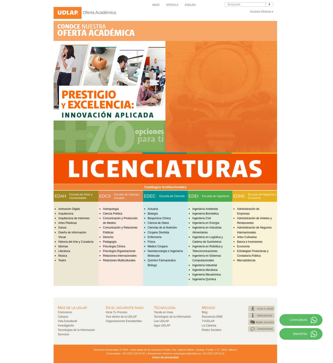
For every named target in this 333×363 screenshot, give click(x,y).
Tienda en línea (163, 312)
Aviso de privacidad (165, 357)
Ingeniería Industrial (204, 265)
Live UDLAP (161, 321)
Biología (153, 213)
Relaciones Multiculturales (119, 260)
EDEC (150, 196)
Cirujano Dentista (158, 232)
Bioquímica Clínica (159, 218)
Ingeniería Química (204, 279)
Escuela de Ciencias (172, 196)
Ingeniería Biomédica (205, 213)
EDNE (239, 196)
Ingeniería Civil (201, 218)
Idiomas (63, 246)
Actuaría (153, 209)
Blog (204, 312)
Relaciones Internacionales (120, 255)
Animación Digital (69, 209)
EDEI (193, 196)
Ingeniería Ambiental (205, 209)
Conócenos (65, 312)
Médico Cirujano (158, 246)
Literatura (64, 251)
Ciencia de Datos (158, 223)
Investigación (66, 325)
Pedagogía (110, 241)
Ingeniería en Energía (205, 223)
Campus (63, 316)
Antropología (111, 209)
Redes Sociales (211, 330)
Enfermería (154, 237)
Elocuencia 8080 (212, 316)
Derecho (108, 237)
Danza (62, 227)
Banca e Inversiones (249, 241)
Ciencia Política (112, 213)
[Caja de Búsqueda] (245, 4)
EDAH (60, 196)
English (190, 5)
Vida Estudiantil (67, 321)
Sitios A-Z (172, 5)
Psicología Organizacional (119, 251)
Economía (243, 246)
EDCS (105, 196)
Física (151, 241)
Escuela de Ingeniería (215, 196)
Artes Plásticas (67, 223)
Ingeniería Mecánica (204, 270)
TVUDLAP (208, 321)
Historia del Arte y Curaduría (75, 241)
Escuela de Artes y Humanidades (80, 196)
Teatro (62, 260)
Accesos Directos (262, 11)
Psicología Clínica (114, 246)
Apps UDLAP (162, 325)
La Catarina (209, 325)
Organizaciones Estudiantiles (124, 321)
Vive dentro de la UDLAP (121, 316)
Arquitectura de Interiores (74, 218)
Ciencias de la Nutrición (162, 227)
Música (62, 255)
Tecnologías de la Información (76, 330)
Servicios (63, 334)
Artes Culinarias (247, 237)
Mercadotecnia (246, 260)
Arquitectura (65, 213)
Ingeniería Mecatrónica (206, 274)
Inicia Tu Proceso (116, 312)
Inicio (156, 5)
